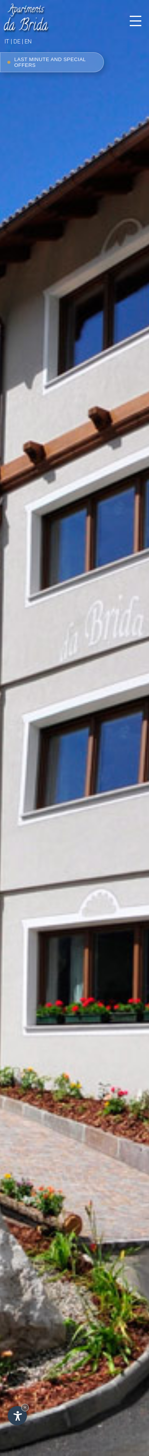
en (28, 41)
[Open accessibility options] (17, 1415)
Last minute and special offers (46, 62)
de (16, 41)
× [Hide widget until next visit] (25, 1407)
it (7, 41)
